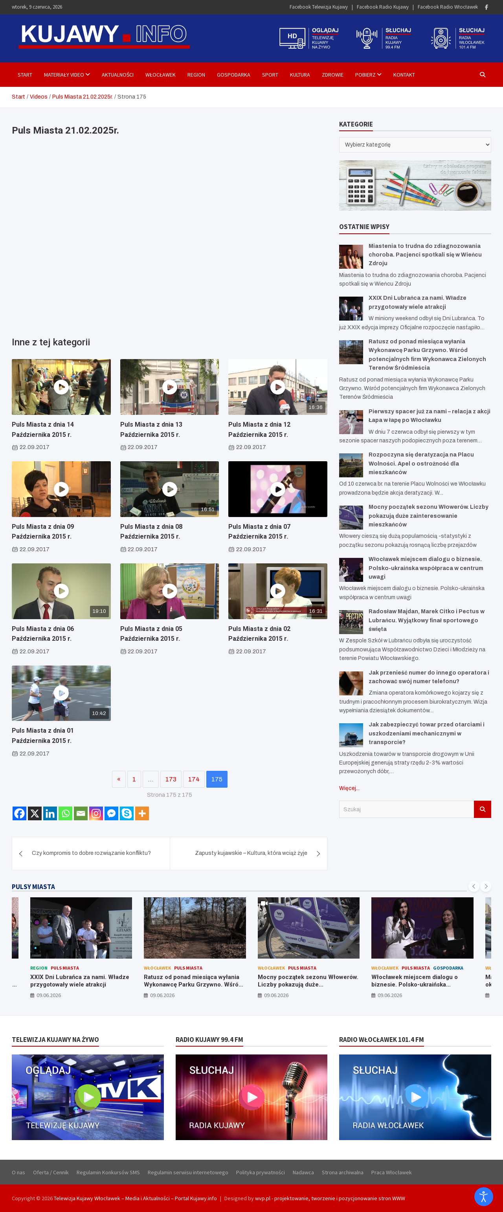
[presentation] (473, 886)
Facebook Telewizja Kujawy (319, 7)
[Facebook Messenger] (111, 813)
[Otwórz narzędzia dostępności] (483, 1196)
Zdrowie (332, 74)
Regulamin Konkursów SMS (108, 1172)
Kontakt (404, 74)
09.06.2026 (49, 995)
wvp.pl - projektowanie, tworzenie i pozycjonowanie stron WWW (330, 1198)
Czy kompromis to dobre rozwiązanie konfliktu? (91, 853)
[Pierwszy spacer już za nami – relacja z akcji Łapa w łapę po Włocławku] (351, 422)
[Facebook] (19, 813)
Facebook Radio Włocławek (448, 7)
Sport (270, 74)
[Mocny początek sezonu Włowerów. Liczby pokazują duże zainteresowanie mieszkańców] (351, 518)
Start (25, 74)
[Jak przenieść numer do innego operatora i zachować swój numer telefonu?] (351, 683)
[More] (142, 813)
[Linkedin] (50, 813)
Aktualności (118, 74)
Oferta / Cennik (51, 1172)
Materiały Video (64, 74)
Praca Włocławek (391, 1172)
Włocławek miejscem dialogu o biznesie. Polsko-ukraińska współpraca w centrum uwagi (426, 568)
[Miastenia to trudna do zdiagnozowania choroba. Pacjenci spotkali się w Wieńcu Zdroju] (351, 257)
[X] (35, 813)
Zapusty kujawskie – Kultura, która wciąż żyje (251, 853)
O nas (18, 1172)
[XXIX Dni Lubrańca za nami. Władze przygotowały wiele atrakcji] (351, 309)
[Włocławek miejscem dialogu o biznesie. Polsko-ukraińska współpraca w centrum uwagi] (351, 570)
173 (170, 779)
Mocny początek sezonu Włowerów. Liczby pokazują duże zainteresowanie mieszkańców (428, 516)
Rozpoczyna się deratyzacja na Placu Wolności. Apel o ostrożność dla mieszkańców (421, 463)
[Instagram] (96, 813)
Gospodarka (233, 74)
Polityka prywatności (260, 1172)
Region (196, 74)
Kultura (300, 74)
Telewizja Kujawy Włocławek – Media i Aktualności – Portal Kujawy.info (135, 1198)
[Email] (81, 813)
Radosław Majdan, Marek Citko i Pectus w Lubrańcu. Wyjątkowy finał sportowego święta (427, 620)
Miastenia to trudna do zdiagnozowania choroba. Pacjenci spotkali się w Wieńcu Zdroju (425, 255)
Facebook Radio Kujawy (383, 7)
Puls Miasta (65, 968)
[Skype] (127, 813)
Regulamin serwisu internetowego (188, 1172)
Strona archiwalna (342, 1172)
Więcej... (349, 788)
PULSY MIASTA (33, 886)
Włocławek (160, 74)
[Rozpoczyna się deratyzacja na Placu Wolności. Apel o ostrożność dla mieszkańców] (351, 465)
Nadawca (303, 1172)
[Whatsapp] (65, 813)
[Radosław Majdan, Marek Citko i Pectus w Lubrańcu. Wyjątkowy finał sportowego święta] (351, 622)
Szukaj (482, 809)
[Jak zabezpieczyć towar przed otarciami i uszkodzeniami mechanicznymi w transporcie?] (351, 735)
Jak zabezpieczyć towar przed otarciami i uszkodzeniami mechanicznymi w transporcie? (427, 733)
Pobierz (365, 74)
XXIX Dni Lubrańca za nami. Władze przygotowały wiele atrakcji (79, 981)
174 (194, 779)
